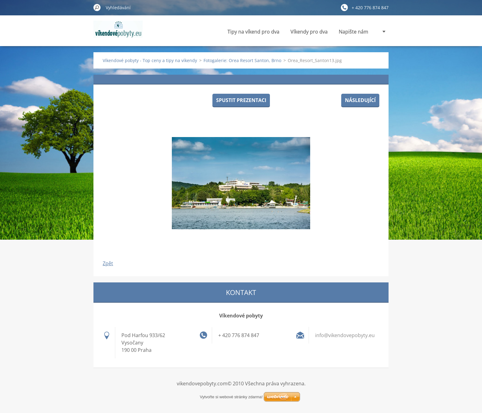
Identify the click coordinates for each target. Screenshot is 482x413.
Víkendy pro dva (309, 31)
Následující (360, 100)
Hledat (97, 7)
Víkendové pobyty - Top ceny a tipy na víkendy (150, 60)
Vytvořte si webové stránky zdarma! (231, 397)
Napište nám (353, 31)
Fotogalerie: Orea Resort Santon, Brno (242, 60)
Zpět (108, 263)
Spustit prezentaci (241, 100)
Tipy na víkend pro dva (253, 31)
